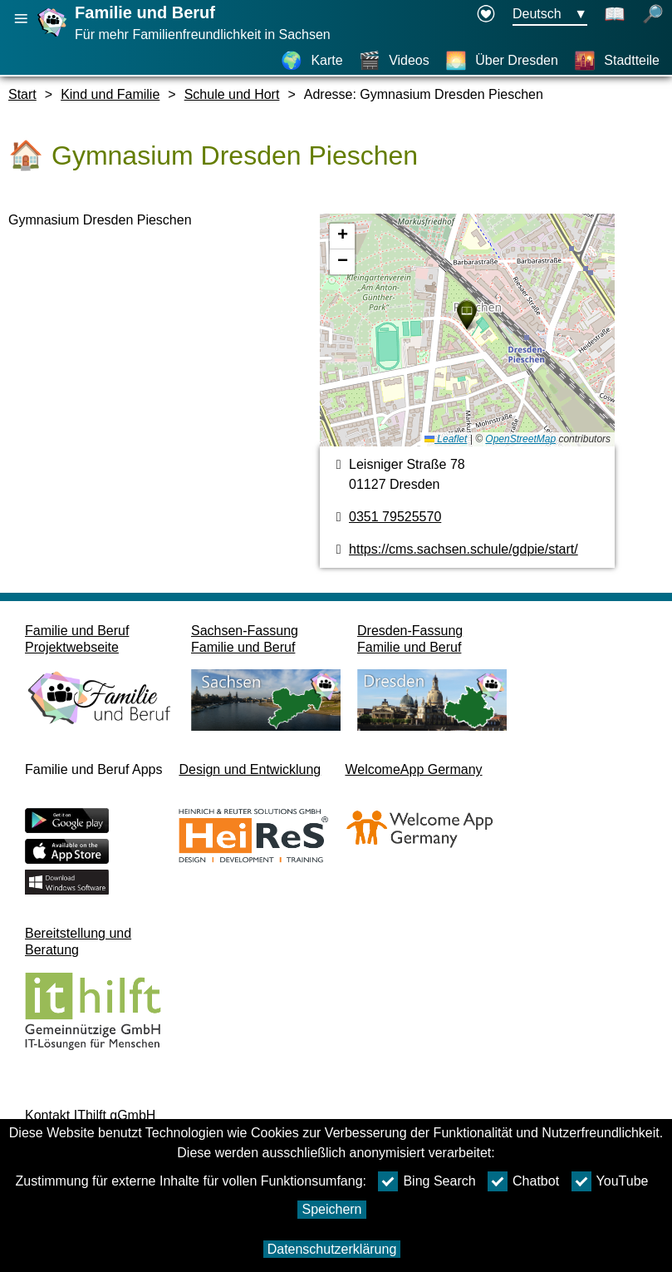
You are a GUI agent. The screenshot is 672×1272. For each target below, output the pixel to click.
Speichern (331, 1209)
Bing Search (426, 1181)
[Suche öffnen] (653, 15)
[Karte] (311, 61)
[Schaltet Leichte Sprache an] (614, 15)
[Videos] (394, 61)
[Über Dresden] (501, 61)
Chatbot (523, 1181)
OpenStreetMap (520, 439)
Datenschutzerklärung (332, 1249)
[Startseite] (54, 36)
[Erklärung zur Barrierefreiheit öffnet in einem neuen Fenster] (486, 15)
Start (22, 94)
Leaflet (445, 439)
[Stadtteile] (617, 61)
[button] (467, 315)
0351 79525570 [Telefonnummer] (395, 517)
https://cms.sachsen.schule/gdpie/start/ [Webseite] (463, 549)
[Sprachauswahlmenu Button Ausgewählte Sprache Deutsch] (550, 15)
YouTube (610, 1181)
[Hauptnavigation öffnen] (20, 18)
